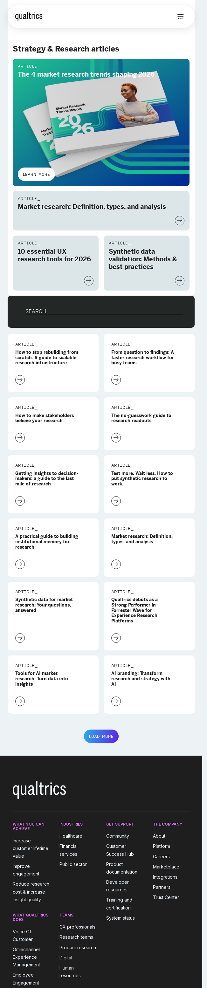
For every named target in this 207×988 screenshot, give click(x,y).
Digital (65, 957)
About (159, 836)
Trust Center (166, 897)
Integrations (165, 877)
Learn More (36, 174)
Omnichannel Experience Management (26, 957)
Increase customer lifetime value (30, 848)
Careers (161, 856)
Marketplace (166, 866)
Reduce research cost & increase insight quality (31, 892)
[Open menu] (180, 16)
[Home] (28, 16)
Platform (161, 846)
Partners (161, 887)
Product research (77, 947)
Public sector (73, 864)
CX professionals (77, 927)
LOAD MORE (101, 736)
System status (120, 918)
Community (117, 836)
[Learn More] (179, 220)
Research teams (76, 937)
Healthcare (70, 836)
